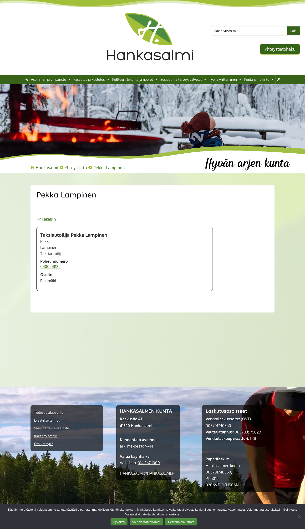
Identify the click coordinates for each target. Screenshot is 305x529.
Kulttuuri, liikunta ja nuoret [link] (135, 79)
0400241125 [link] (50, 266)
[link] (150, 67)
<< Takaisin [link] (46, 219)
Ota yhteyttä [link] (43, 444)
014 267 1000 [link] (149, 462)
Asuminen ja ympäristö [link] (51, 79)
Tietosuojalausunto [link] (48, 412)
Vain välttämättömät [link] (146, 522)
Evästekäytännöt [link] (47, 420)
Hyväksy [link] (119, 522)
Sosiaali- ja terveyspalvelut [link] (183, 79)
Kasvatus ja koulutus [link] (91, 79)
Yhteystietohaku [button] (279, 49)
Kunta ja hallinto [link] (259, 79)
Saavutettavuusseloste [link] (51, 428)
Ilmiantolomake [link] (46, 436)
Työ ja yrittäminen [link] (225, 79)
